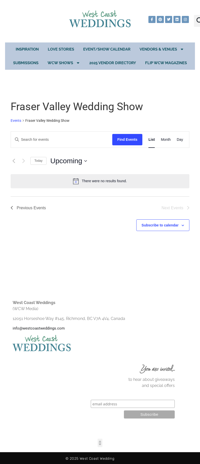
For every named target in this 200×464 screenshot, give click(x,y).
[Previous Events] (14, 161)
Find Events (127, 139)
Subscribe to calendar (160, 225)
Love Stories (61, 49)
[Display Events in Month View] (166, 140)
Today (38, 161)
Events (16, 121)
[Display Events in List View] (151, 140)
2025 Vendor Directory (112, 63)
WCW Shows (64, 62)
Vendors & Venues (162, 49)
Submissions (25, 63)
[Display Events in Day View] (180, 140)
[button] (100, 443)
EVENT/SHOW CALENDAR (106, 49)
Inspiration (27, 49)
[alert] (100, 181)
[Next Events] (23, 161)
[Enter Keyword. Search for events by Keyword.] (61, 140)
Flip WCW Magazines (166, 63)
